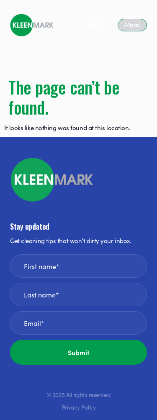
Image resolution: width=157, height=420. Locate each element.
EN (91, 24)
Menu (132, 24)
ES (100, 24)
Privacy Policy (79, 407)
